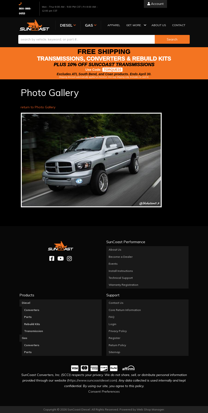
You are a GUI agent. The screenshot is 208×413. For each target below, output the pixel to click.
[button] (135, 25)
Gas (24, 338)
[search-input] (86, 39)
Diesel (26, 302)
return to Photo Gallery (38, 107)
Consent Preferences (104, 391)
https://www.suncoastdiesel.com (92, 380)
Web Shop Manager (150, 409)
